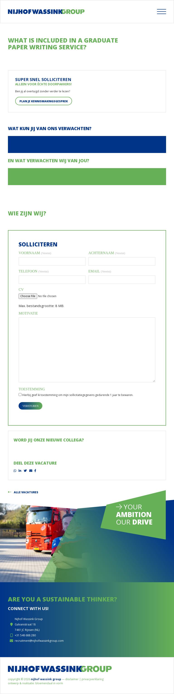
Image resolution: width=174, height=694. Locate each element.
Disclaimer (72, 679)
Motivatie (28, 313)
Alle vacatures (23, 492)
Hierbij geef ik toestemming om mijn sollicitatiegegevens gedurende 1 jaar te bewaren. (77, 395)
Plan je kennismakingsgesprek (43, 101)
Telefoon (33, 271)
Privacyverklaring (93, 679)
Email (99, 271)
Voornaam (35, 253)
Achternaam (106, 253)
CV (21, 289)
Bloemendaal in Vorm (49, 683)
